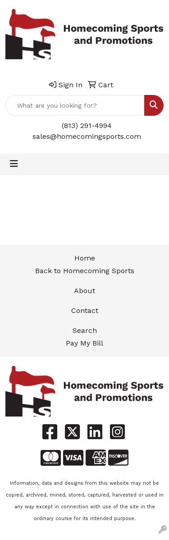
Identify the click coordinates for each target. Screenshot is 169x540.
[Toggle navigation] (14, 163)
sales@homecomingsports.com (86, 136)
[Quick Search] (75, 105)
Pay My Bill (84, 343)
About (84, 290)
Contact (84, 310)
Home (84, 258)
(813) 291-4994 (87, 125)
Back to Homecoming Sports (84, 270)
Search (85, 330)
